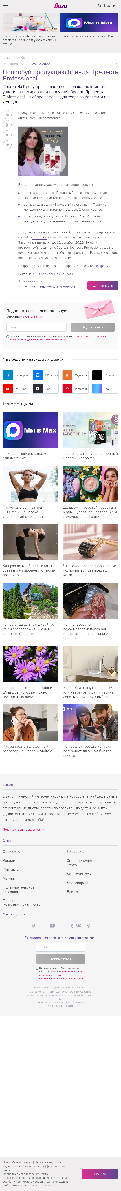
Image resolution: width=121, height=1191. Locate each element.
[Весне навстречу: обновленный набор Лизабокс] (90, 430)
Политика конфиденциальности (22, 902)
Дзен (42, 389)
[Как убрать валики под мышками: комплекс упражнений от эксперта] (30, 484)
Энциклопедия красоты (79, 862)
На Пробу (39, 237)
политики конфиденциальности (26, 339)
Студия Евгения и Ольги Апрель (68, 1002)
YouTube (14, 389)
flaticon (70, 1005)
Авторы (9, 878)
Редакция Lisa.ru (15, 64)
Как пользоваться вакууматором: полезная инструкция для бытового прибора (85, 631)
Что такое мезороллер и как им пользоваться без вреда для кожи (90, 570)
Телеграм (15, 375)
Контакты (11, 869)
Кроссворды (77, 882)
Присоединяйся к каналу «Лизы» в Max (86, 36)
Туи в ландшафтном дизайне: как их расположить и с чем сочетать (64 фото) (28, 629)
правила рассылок (55, 339)
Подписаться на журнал (21, 829)
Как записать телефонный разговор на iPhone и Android (27, 748)
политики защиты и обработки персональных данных (36, 1183)
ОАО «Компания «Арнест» (53, 274)
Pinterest (74, 389)
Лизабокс (75, 851)
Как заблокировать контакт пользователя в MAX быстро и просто (89, 751)
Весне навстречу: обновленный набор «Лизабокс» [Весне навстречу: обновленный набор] (90, 455)
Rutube (103, 375)
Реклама (10, 860)
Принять (100, 1174)
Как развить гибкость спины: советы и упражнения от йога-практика (29, 570)
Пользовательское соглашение (19, 889)
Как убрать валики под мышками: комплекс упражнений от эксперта (24, 512)
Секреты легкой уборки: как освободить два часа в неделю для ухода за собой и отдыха (30, 40)
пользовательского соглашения (89, 336)
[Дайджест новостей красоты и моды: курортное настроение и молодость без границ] (90, 484)
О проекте (11, 851)
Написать (105, 285)
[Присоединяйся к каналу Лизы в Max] (30, 430)
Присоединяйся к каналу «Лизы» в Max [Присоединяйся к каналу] (24, 455)
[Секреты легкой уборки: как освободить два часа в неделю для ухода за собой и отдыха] (31, 22)
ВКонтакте (46, 375)
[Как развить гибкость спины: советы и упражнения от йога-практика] (30, 542)
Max (101, 389)
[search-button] (99, 5)
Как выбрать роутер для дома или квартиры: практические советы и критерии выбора (88, 692)
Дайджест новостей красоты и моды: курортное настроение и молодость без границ (90, 512)
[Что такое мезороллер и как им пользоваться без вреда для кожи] (90, 542)
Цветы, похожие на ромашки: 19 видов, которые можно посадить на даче (28, 692)
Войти (109, 5)
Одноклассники (75, 375)
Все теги (74, 891)
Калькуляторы (79, 873)
